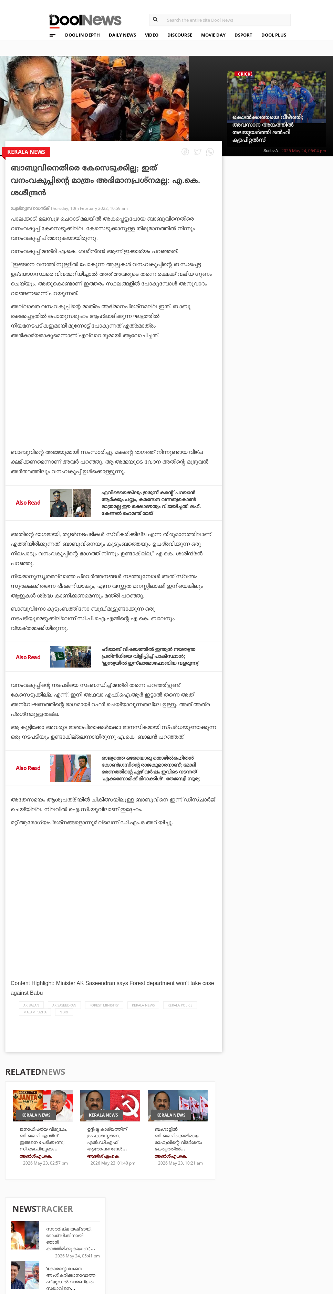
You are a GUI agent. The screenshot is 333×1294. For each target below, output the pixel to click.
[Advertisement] (114, 413)
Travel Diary (170, 1223)
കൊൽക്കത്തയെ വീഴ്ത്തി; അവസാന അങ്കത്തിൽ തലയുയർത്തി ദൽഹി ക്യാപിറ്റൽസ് (268, 128)
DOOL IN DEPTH (82, 35)
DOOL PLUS (273, 35)
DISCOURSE (179, 35)
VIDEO (151, 35)
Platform (217, 1223)
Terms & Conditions (64, 1243)
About (46, 1216)
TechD (112, 1223)
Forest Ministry (104, 1017)
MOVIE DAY (213, 35)
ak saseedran (64, 1017)
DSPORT (243, 35)
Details (113, 1251)
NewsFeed (217, 1242)
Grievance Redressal (66, 1261)
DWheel (114, 1233)
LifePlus (165, 1233)
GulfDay (165, 1251)
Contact (49, 1252)
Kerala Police (180, 1017)
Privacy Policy (57, 1234)
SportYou (167, 1242)
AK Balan (31, 1017)
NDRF (64, 1024)
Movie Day (217, 1233)
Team (44, 1225)
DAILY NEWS (122, 35)
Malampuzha (34, 1024)
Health (113, 1242)
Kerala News (143, 1017)
